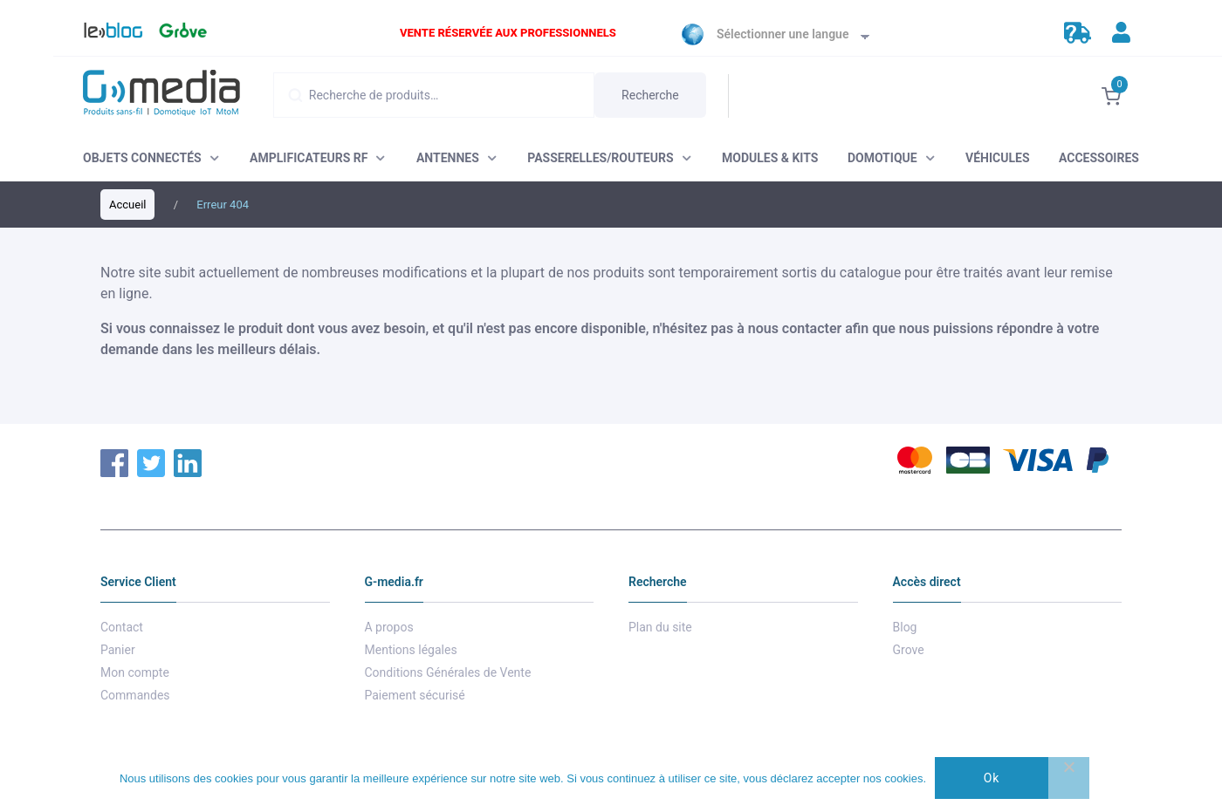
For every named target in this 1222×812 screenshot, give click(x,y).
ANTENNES (447, 158)
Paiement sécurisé (415, 695)
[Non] (1068, 778)
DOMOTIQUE (882, 158)
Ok (992, 778)
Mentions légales (411, 650)
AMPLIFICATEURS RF (308, 158)
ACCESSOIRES (1099, 158)
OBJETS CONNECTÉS (142, 158)
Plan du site (660, 627)
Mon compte (134, 672)
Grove (181, 34)
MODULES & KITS (770, 158)
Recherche (650, 95)
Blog (105, 34)
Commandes (135, 695)
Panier (117, 650)
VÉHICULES (997, 158)
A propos (389, 627)
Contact (121, 627)
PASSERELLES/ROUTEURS (600, 158)
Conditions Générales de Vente (448, 672)
